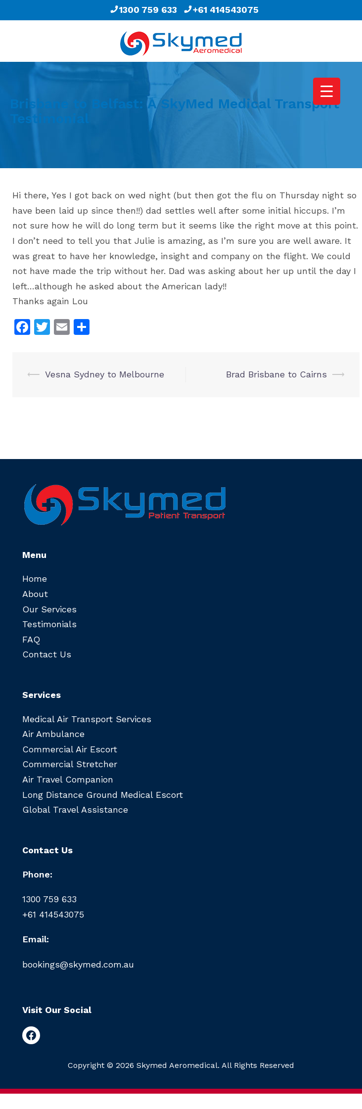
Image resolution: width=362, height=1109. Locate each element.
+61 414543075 (221, 9)
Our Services (49, 609)
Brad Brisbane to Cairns (276, 374)
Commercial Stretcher (69, 764)
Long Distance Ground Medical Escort (102, 794)
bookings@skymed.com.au (78, 964)
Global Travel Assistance (75, 809)
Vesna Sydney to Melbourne (104, 374)
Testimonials (49, 624)
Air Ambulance (53, 734)
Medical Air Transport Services (86, 719)
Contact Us (46, 654)
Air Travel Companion (67, 779)
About (35, 594)
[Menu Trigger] (326, 91)
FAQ (31, 639)
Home (34, 578)
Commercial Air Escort (69, 749)
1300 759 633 (143, 9)
